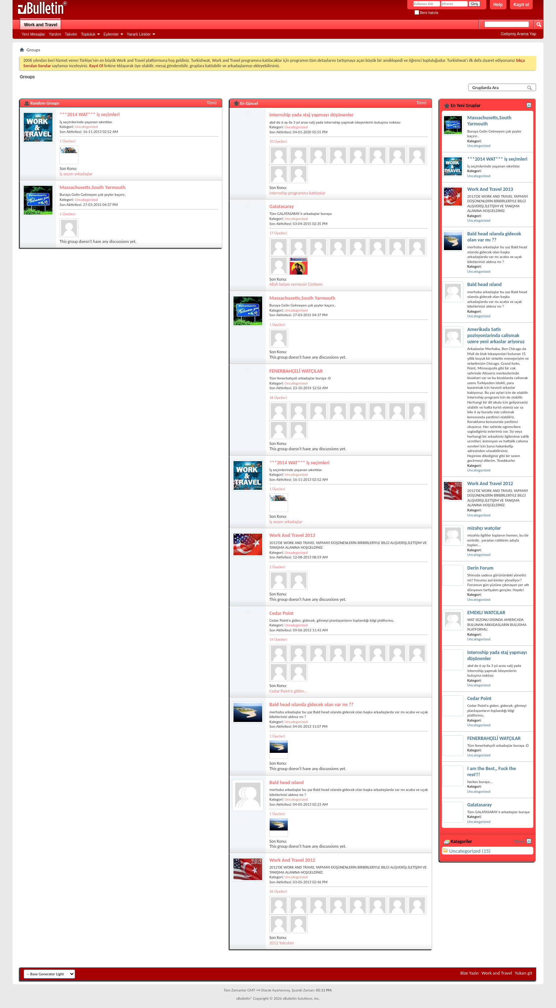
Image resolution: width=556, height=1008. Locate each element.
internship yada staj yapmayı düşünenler (311, 115)
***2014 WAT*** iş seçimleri (90, 114)
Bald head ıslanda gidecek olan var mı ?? (311, 704)
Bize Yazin (469, 973)
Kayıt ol (521, 4)
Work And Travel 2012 (292, 860)
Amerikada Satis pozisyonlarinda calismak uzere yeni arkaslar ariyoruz (495, 335)
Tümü (212, 102)
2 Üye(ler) (277, 567)
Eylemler (111, 34)
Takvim (71, 34)
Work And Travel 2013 (292, 535)
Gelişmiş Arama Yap (518, 34)
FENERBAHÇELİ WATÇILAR (296, 371)
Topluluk (88, 34)
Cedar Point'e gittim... (288, 691)
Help (498, 4)
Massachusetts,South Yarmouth (92, 187)
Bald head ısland (286, 782)
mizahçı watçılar (484, 528)
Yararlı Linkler (139, 34)
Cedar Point (281, 613)
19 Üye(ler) (278, 639)
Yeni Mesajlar (33, 34)
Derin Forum (480, 568)
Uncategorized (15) (469, 851)
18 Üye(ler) (278, 397)
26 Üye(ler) (278, 891)
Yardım (55, 34)
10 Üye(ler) (278, 141)
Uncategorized (86, 126)
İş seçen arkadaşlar (76, 173)
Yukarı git (523, 973)
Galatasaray (281, 206)
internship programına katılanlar (297, 192)
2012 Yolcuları (281, 942)
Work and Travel (40, 24)
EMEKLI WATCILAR (486, 612)
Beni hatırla (426, 13)
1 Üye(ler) (67, 141)
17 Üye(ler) (278, 233)
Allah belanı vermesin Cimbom (296, 284)
